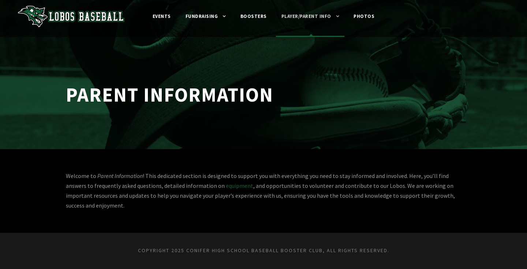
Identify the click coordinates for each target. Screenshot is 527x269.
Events (156, 16)
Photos (370, 16)
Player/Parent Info (309, 16)
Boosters (253, 16)
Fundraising (198, 16)
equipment (254, 186)
